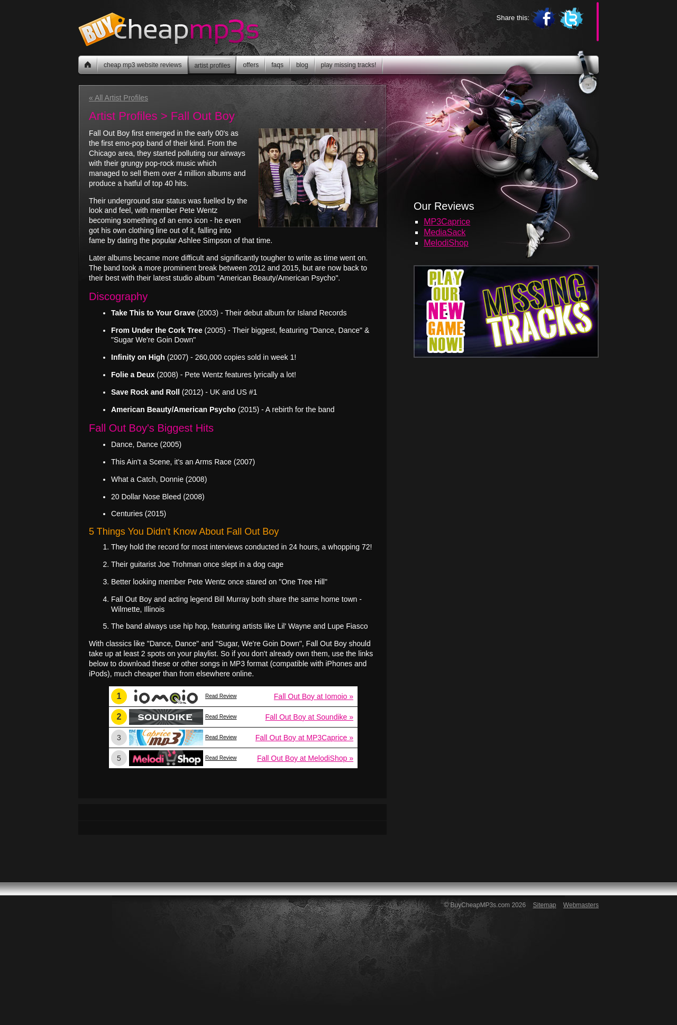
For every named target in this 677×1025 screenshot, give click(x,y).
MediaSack (444, 232)
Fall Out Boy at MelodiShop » (305, 758)
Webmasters (581, 905)
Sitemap (544, 905)
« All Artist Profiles (118, 98)
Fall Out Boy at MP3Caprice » (304, 737)
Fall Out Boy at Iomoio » (313, 696)
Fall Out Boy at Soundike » (309, 717)
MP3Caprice (447, 221)
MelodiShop (446, 242)
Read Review (220, 696)
